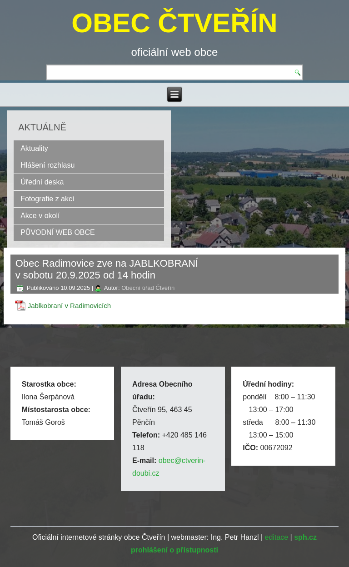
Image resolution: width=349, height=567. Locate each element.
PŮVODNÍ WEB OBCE (57, 232)
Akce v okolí (40, 215)
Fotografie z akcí (47, 199)
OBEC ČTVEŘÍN (174, 23)
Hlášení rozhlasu (47, 165)
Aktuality (34, 148)
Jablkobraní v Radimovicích (69, 305)
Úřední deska (42, 182)
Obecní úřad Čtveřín (147, 287)
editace (277, 537)
